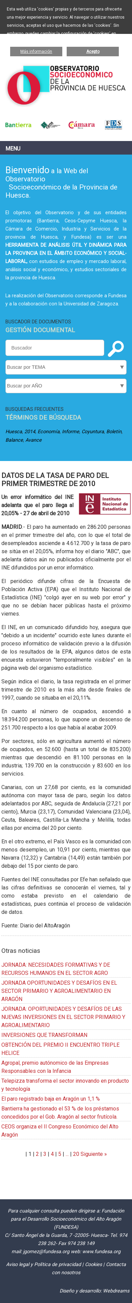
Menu (12, 148)
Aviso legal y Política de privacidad (43, 1264)
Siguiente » (93, 1154)
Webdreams (116, 1291)
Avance (33, 440)
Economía (49, 432)
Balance (14, 440)
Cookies (93, 1264)
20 (76, 1154)
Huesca (13, 432)
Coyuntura (93, 432)
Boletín (114, 432)
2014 (29, 432)
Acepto (93, 51)
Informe (70, 432)
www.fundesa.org (101, 1252)
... (67, 1154)
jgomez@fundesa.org (46, 1252)
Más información (36, 51)
